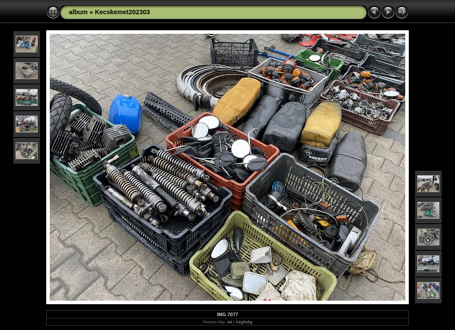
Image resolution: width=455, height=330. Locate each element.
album (78, 12)
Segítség (243, 321)
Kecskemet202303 (122, 12)
